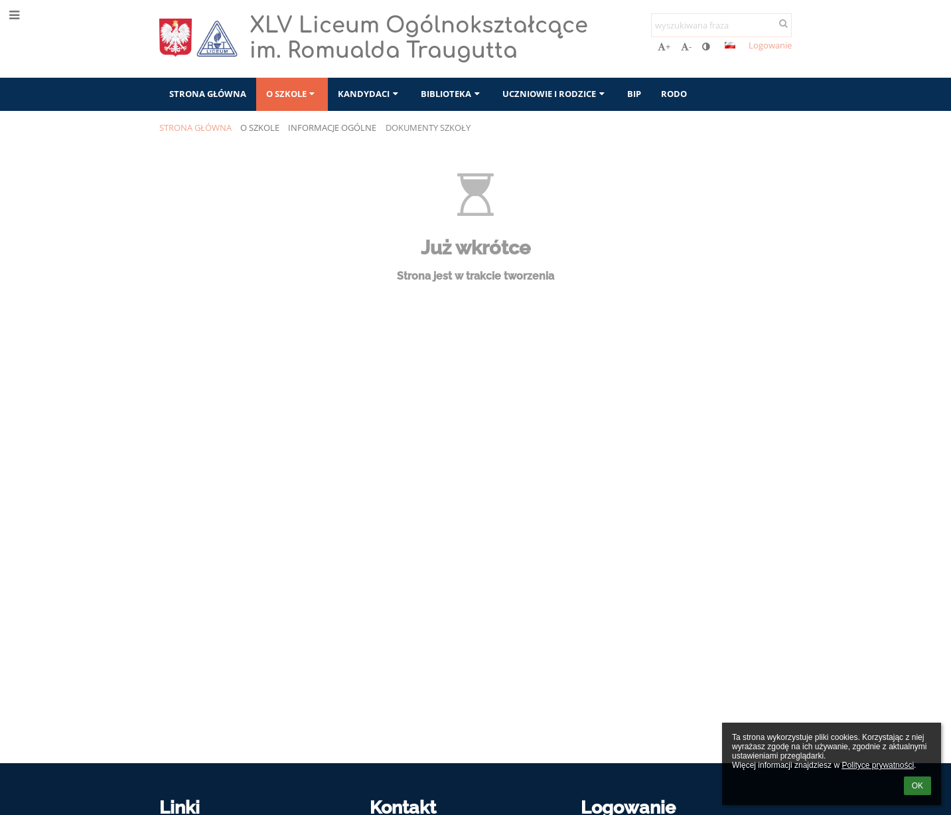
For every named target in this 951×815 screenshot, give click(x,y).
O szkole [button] (292, 94)
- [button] (686, 46)
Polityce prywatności (877, 765)
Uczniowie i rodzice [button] (554, 94)
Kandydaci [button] (369, 94)
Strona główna (195, 128)
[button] (730, 45)
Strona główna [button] (207, 94)
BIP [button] (634, 94)
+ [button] (664, 46)
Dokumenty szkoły (428, 128)
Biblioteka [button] (451, 94)
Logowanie (770, 45)
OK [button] (917, 785)
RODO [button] (674, 94)
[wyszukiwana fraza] (721, 25)
